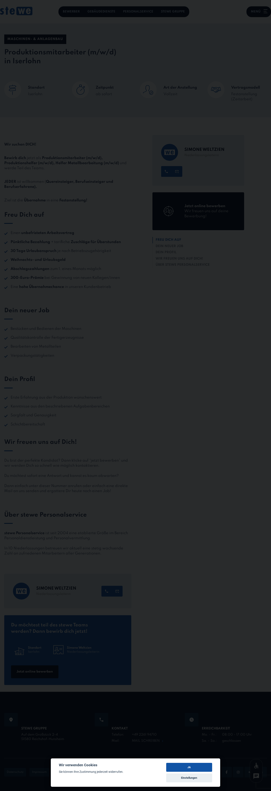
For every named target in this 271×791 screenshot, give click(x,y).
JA (189, 767)
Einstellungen (189, 777)
